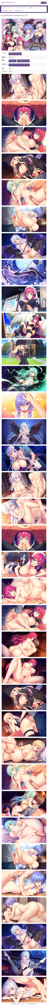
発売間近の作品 (19, 10)
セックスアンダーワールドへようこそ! (19, 65)
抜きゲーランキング (7, 7)
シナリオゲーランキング (21, 7)
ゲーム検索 (43, 2)
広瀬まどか (12, 60)
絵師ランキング (33, 7)
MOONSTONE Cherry (15, 53)
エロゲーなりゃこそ (8, 2)
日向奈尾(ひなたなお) (23, 60)
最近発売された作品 (7, 10)
